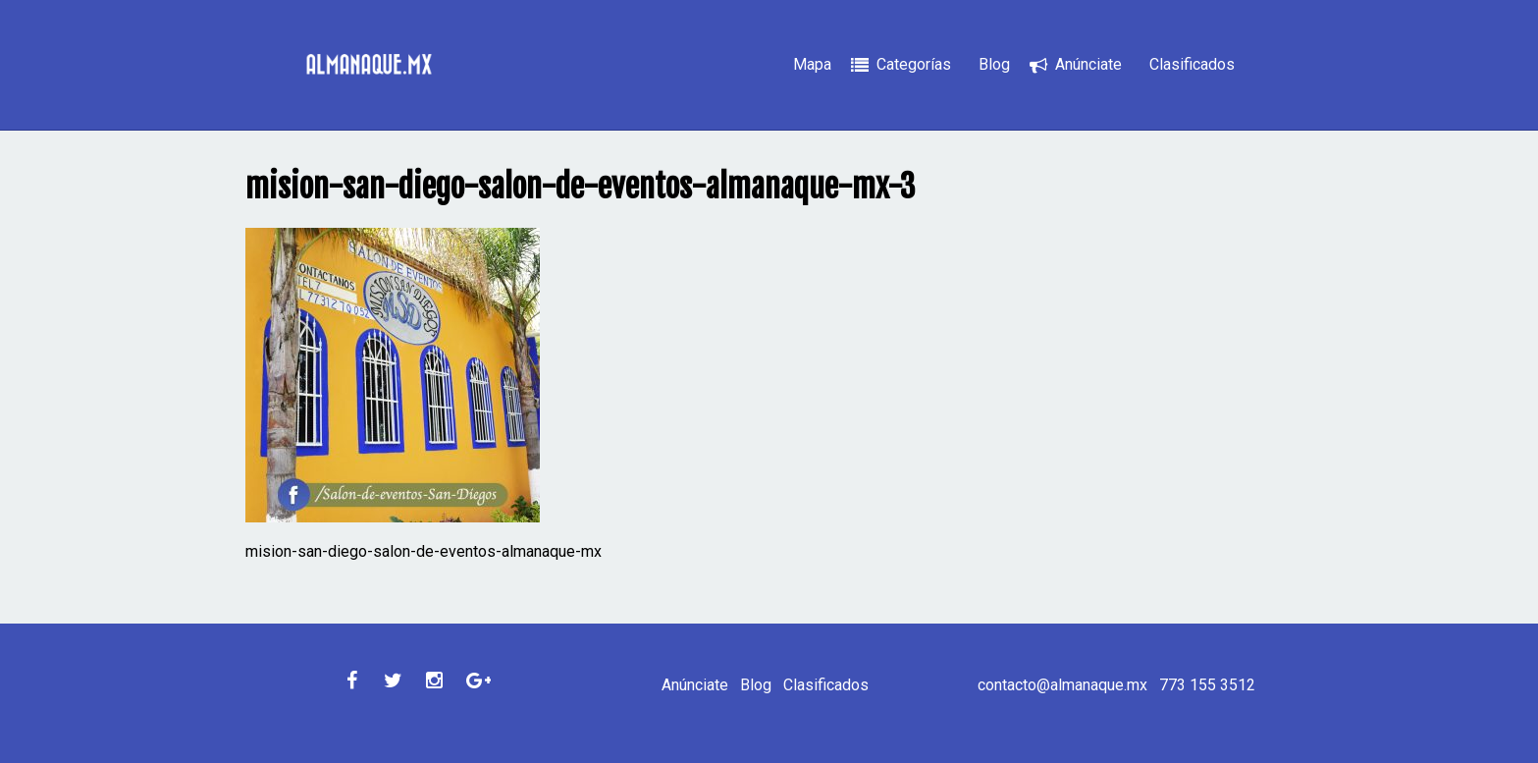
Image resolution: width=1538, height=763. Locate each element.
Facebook (352, 680)
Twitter (393, 680)
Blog (994, 64)
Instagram (435, 680)
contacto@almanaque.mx (1062, 685)
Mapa (812, 64)
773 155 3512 (1207, 685)
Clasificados (1192, 64)
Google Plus (476, 680)
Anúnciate (1088, 64)
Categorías (913, 64)
